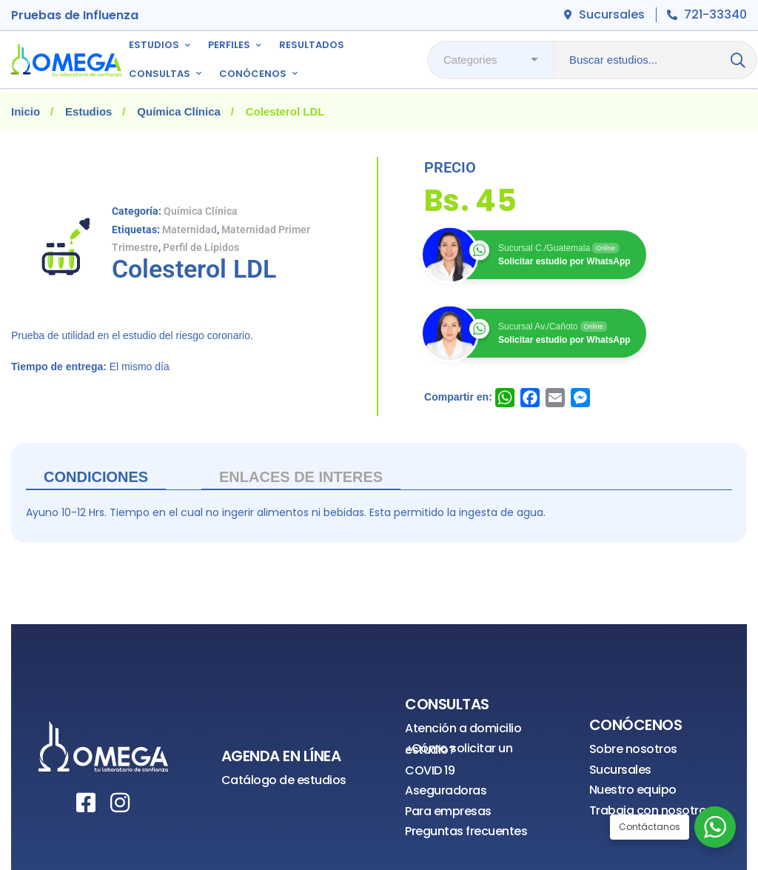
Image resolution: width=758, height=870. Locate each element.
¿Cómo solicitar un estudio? (458, 749)
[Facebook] (85, 802)
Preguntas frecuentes (466, 831)
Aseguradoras (445, 790)
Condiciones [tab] (96, 477)
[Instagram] (119, 802)
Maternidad (189, 229)
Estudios (88, 111)
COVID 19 (430, 770)
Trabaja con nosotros (651, 810)
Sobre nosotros (633, 748)
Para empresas (448, 811)
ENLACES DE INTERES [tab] (301, 477)
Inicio (25, 111)
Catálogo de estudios (283, 780)
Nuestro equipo (633, 789)
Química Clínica (179, 111)
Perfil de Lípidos (201, 247)
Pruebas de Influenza (74, 15)
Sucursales (620, 769)
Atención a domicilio (463, 728)
